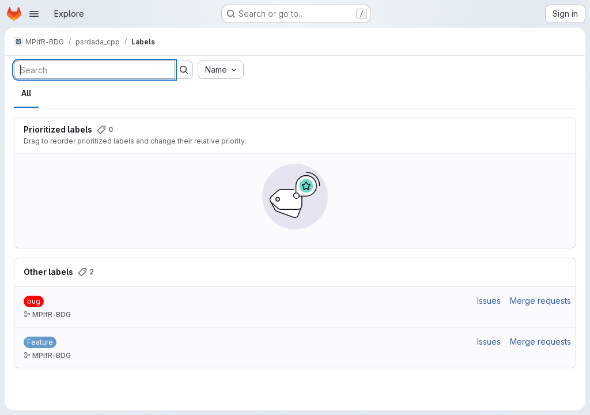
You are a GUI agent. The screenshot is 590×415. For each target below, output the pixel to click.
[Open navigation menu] (34, 14)
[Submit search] (184, 70)
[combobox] (221, 70)
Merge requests (540, 300)
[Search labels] (94, 70)
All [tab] (26, 93)
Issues (489, 300)
